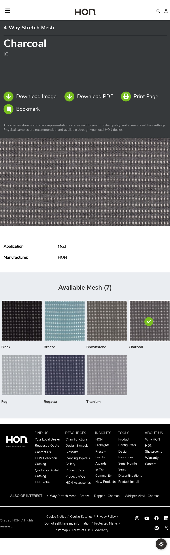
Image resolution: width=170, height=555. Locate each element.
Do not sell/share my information (67, 523)
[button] (166, 11)
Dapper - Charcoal (107, 496)
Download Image (30, 96)
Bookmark (22, 109)
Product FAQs (75, 476)
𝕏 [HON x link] (166, 528)
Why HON (152, 439)
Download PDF (88, 96)
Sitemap (62, 530)
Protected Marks (106, 523)
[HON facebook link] (156, 518)
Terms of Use (81, 530)
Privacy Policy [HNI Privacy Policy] (106, 516)
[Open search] (158, 11)
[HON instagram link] (137, 518)
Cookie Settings (81, 516)
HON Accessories (78, 482)
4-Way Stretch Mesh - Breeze (68, 496)
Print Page (139, 96)
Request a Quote (47, 445)
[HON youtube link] (147, 518)
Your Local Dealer (47, 439)
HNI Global (42, 482)
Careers (150, 464)
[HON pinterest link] (156, 528)
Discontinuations (130, 475)
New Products (105, 482)
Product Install (128, 482)
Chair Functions (77, 439)
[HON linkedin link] (166, 518)
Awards (100, 463)
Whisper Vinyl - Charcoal (142, 496)
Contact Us (43, 452)
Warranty (152, 458)
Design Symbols (77, 445)
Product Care (75, 470)
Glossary (72, 452)
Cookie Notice (56, 516)
